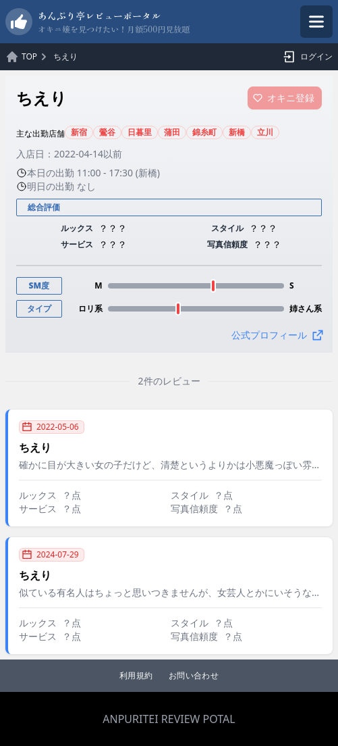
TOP (29, 56)
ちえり (65, 56)
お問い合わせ (194, 675)
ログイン (306, 57)
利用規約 (135, 675)
